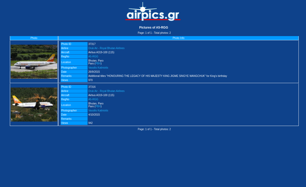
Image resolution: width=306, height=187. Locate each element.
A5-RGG (93, 56)
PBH (98, 63)
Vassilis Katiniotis (98, 67)
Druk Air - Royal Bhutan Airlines (106, 48)
